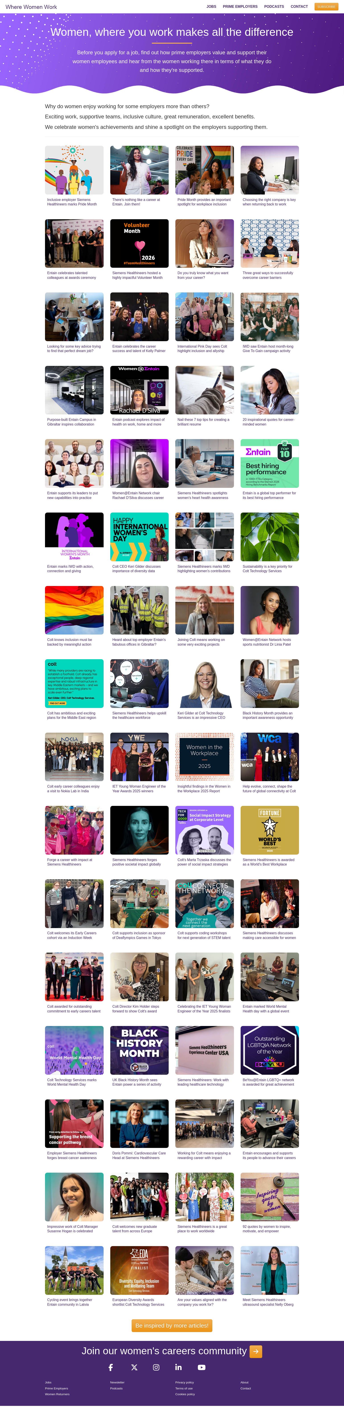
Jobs (48, 1382)
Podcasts (116, 1388)
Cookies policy (185, 1394)
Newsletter (117, 1382)
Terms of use (184, 1388)
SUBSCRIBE (326, 6)
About (245, 1382)
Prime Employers (56, 1388)
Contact (246, 1388)
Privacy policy (184, 1382)
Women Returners (57, 1394)
